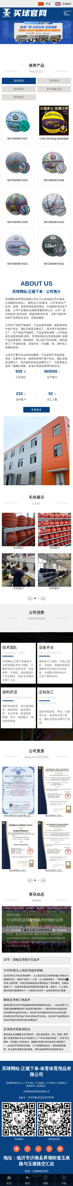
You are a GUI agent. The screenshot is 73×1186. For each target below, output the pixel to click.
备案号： (36, 1097)
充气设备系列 (54, 88)
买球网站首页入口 (14, 1083)
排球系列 (19, 88)
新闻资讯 (30, 1086)
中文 (43, 3)
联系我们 (41, 1086)
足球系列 (54, 80)
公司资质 (51, 1083)
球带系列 (19, 97)
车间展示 (61, 1083)
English (61, 3)
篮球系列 (19, 80)
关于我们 (29, 1083)
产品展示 (40, 1083)
